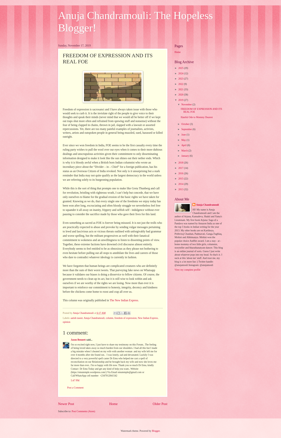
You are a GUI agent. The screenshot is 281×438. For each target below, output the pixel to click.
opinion (66, 322)
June (184, 134)
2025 (181, 68)
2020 (181, 94)
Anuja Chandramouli (94, 318)
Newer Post (66, 404)
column (109, 318)
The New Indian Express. (124, 300)
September (186, 129)
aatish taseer (77, 318)
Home (113, 404)
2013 (181, 189)
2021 (181, 89)
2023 (181, 78)
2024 (181, 73)
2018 (181, 162)
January (185, 155)
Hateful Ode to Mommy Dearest (197, 117)
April (184, 145)
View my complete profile (187, 269)
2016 (181, 173)
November (186, 104)
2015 (181, 178)
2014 (181, 184)
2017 (181, 168)
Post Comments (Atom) (83, 411)
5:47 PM (75, 380)
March (184, 150)
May (184, 140)
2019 (181, 100)
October (185, 124)
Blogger (156, 431)
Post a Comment (75, 387)
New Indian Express (148, 318)
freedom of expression (126, 318)
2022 (181, 84)
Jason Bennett (78, 339)
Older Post (160, 404)
